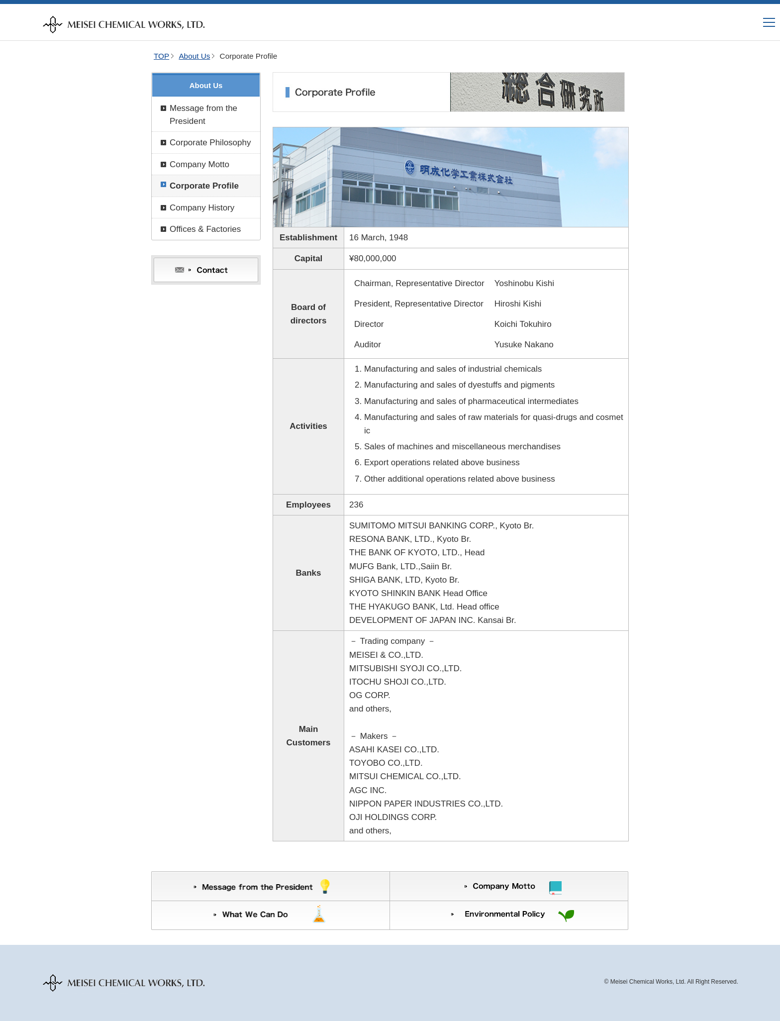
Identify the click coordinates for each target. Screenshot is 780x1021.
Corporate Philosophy (210, 142)
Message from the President (203, 114)
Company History (202, 207)
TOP (161, 56)
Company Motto (199, 164)
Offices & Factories (205, 229)
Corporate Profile (204, 186)
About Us (194, 56)
